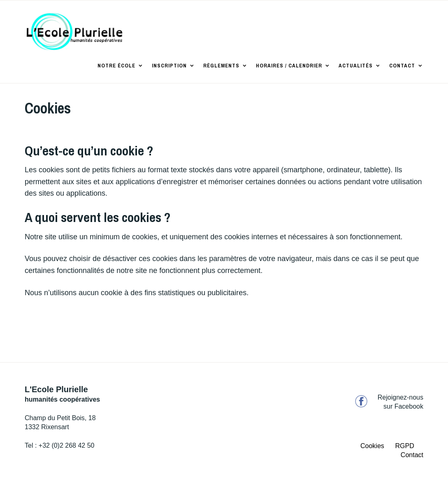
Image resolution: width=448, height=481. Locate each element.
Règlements (221, 65)
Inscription (169, 65)
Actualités (356, 65)
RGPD (404, 445)
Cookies (372, 445)
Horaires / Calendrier (289, 65)
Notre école (116, 65)
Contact (402, 65)
